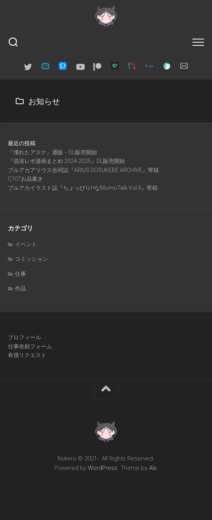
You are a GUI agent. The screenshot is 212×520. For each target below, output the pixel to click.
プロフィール (24, 337)
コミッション (31, 259)
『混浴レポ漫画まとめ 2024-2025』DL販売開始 (66, 161)
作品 (20, 288)
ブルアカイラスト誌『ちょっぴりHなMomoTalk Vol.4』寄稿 (83, 188)
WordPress (102, 467)
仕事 (20, 274)
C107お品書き (25, 179)
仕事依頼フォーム (30, 346)
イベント (26, 244)
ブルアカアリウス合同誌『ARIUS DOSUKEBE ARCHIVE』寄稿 (83, 170)
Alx (152, 467)
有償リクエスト (27, 355)
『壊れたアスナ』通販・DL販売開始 (52, 152)
